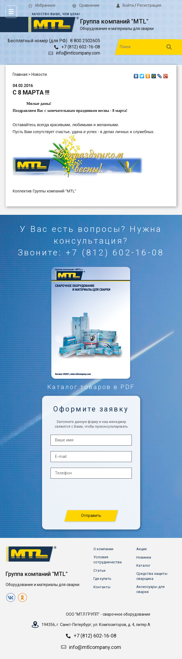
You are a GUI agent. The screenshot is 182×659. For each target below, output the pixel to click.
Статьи (99, 570)
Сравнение (86, 5)
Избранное (42, 5)
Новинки (143, 557)
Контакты (101, 587)
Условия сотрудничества (107, 559)
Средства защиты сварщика (151, 576)
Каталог (143, 565)
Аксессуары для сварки (150, 589)
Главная (20, 74)
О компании (103, 549)
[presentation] (91, 494)
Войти (125, 5)
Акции (141, 549)
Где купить (102, 578)
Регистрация (149, 5)
